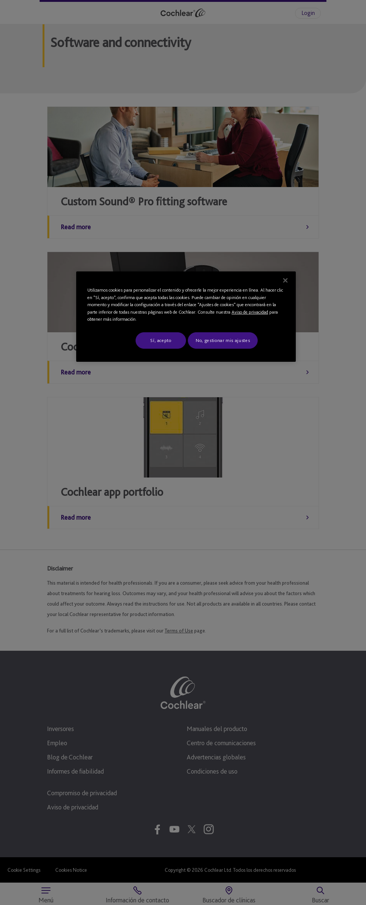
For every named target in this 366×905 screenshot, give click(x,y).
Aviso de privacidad (250, 312)
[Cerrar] (285, 280)
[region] (186, 316)
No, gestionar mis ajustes (223, 340)
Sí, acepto (160, 340)
